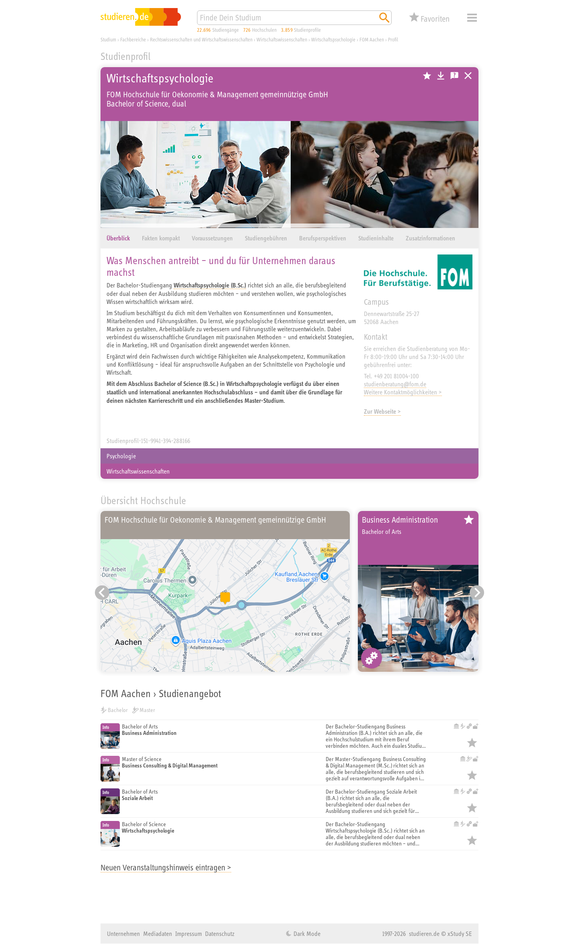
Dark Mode (306, 933)
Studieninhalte (376, 238)
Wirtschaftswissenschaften (138, 471)
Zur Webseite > (382, 411)
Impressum (188, 933)
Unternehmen (123, 933)
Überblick (118, 238)
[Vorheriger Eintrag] (102, 592)
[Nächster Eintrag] (477, 592)
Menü (472, 17)
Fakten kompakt (161, 238)
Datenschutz (219, 933)
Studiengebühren (266, 238)
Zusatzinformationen (430, 238)
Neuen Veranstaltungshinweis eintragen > (166, 867)
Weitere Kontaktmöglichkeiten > (403, 392)
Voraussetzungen (212, 238)
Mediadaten (157, 933)
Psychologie (121, 456)
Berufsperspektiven (322, 238)
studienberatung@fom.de (395, 384)
